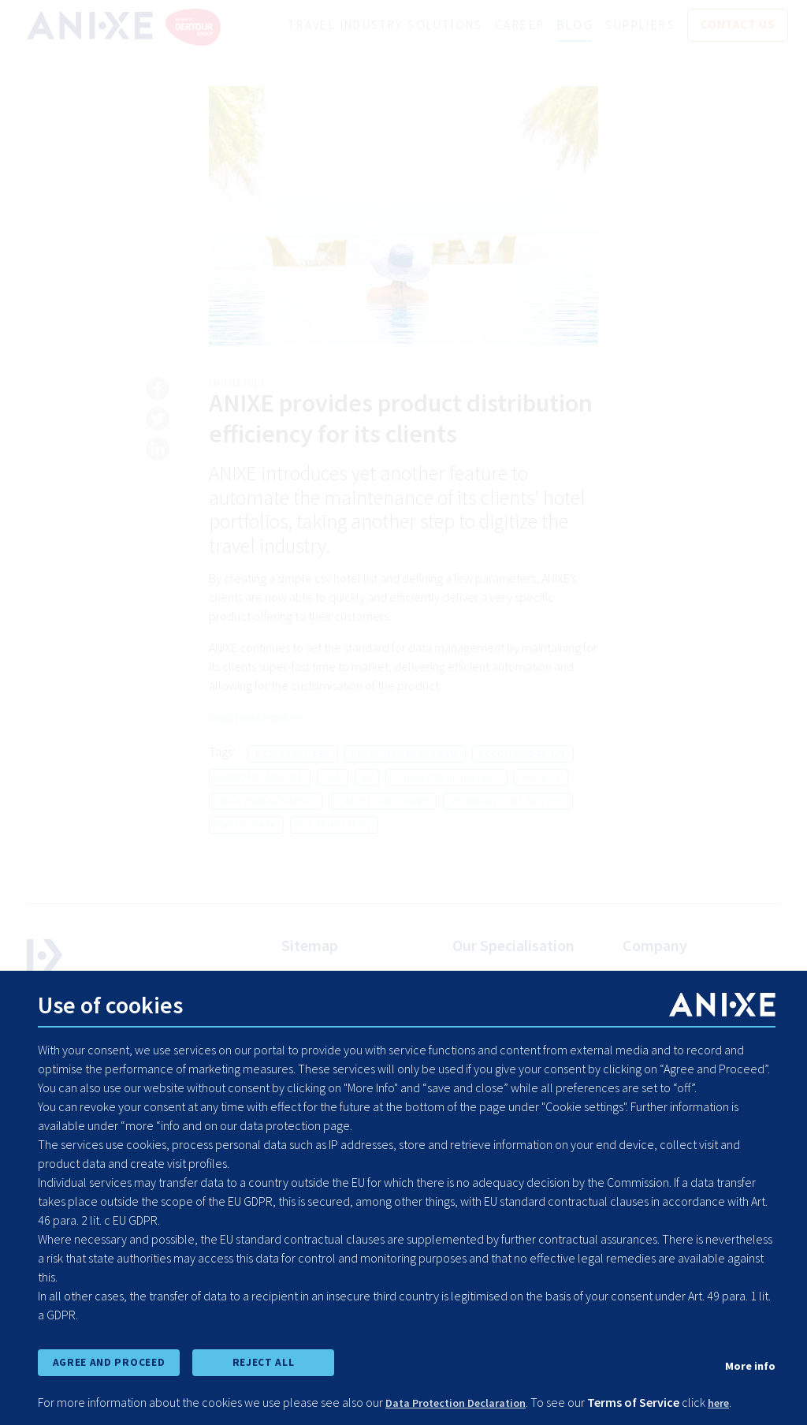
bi (367, 778)
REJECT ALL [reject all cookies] (263, 1360)
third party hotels (446, 778)
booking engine (259, 778)
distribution (334, 825)
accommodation (522, 754)
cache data (246, 825)
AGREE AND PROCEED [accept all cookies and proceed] (108, 1360)
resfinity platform (405, 754)
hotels (541, 778)
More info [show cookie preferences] (747, 1363)
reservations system (508, 802)
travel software (383, 802)
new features (293, 754)
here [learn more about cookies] (739, 1403)
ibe (332, 778)
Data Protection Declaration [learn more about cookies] (465, 1403)
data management (265, 802)
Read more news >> (260, 718)
